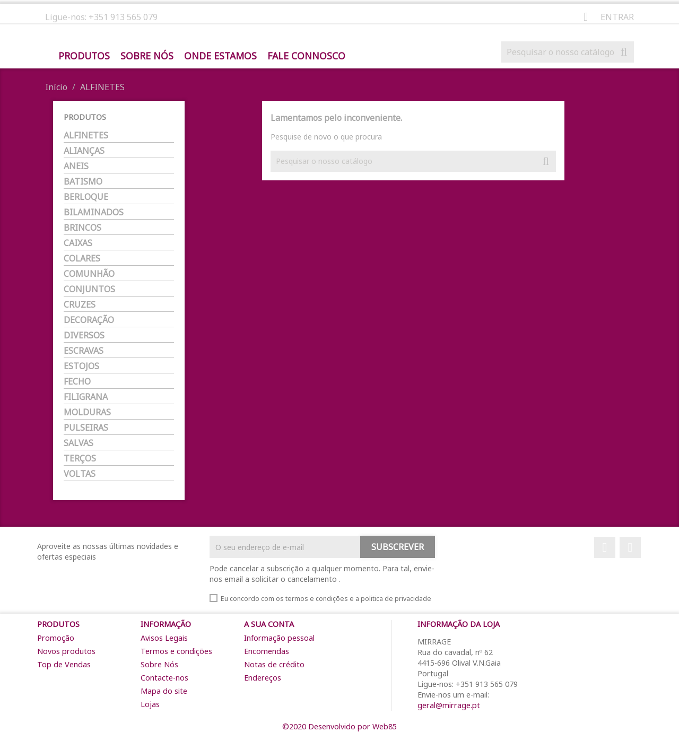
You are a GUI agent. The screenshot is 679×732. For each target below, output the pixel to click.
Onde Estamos (220, 56)
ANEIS (76, 166)
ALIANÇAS (84, 150)
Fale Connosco (306, 56)
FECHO (77, 381)
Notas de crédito (274, 664)
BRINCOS (82, 227)
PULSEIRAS (86, 427)
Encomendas (266, 651)
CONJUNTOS (89, 289)
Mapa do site (164, 691)
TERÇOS (80, 458)
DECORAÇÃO (89, 320)
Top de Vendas (64, 664)
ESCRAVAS (83, 350)
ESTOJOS (81, 366)
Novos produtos (66, 651)
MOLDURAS (87, 412)
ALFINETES (86, 135)
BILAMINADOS (94, 212)
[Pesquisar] (567, 52)
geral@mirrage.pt (448, 705)
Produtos (84, 56)
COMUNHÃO (89, 274)
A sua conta (269, 624)
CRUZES (79, 304)
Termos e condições (176, 651)
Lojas (150, 704)
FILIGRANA (86, 397)
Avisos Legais (164, 638)
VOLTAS (79, 474)
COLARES (82, 258)
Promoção (55, 638)
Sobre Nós (146, 56)
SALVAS (78, 443)
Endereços (262, 678)
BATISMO (83, 181)
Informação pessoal (279, 638)
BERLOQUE (86, 197)
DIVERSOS (84, 335)
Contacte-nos (164, 678)
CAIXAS (78, 243)
